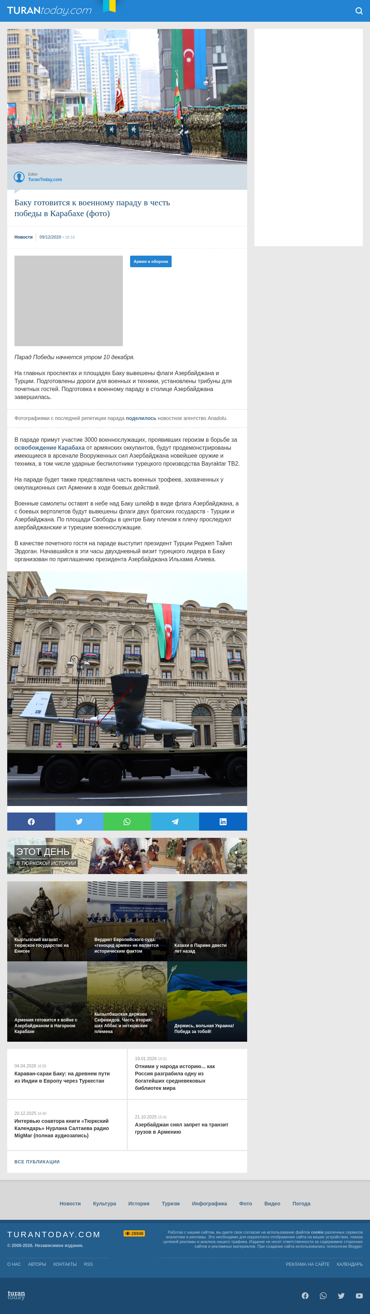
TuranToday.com (50, 10)
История (138, 1203)
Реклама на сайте (308, 1264)
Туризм (171, 1203)
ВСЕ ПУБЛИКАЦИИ (37, 1161)
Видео (272, 1203)
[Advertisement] (68, 301)
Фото (245, 1203)
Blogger (355, 1246)
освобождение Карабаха (49, 448)
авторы (37, 1264)
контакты (65, 1264)
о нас (14, 1264)
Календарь (350, 1264)
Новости (70, 1203)
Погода (301, 1203)
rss (88, 1264)
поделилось (141, 418)
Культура (104, 1203)
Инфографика (209, 1203)
